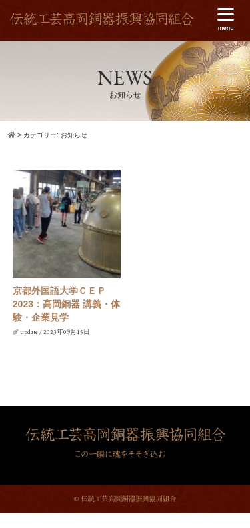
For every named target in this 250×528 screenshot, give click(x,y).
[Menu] (225, 19)
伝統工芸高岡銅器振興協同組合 (102, 23)
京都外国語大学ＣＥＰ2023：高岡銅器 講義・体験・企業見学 (66, 303)
